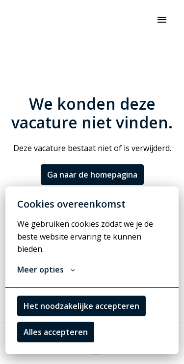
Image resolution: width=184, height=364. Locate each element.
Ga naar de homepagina (92, 174)
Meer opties (46, 269)
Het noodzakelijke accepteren (81, 306)
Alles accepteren (56, 332)
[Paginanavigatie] (162, 20)
